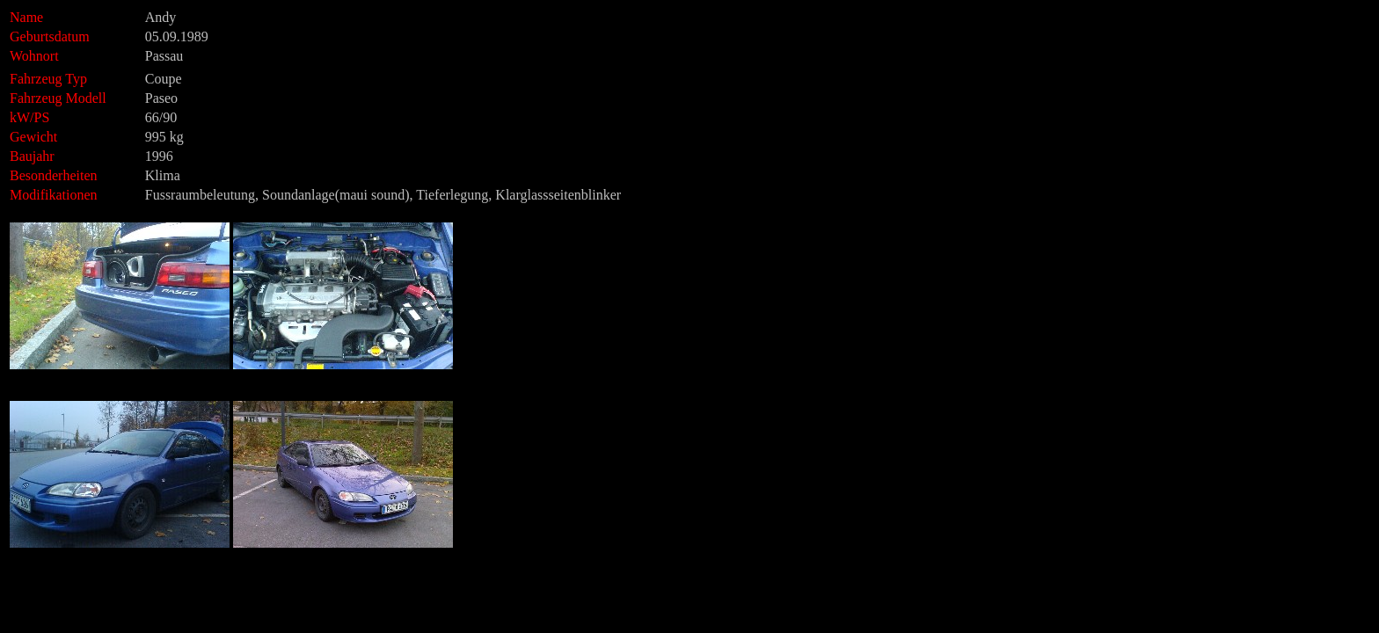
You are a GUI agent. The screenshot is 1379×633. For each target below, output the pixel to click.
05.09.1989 (176, 36)
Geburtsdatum (50, 36)
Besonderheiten (54, 175)
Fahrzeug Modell (76, 98)
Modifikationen (54, 194)
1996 (159, 156)
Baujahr (32, 156)
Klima (162, 175)
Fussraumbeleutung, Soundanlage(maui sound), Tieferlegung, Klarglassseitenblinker (383, 194)
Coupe (163, 78)
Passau (164, 55)
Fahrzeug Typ (48, 78)
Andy (161, 17)
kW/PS (29, 117)
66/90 (161, 117)
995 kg (164, 136)
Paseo (161, 98)
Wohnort (34, 55)
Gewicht (33, 136)
